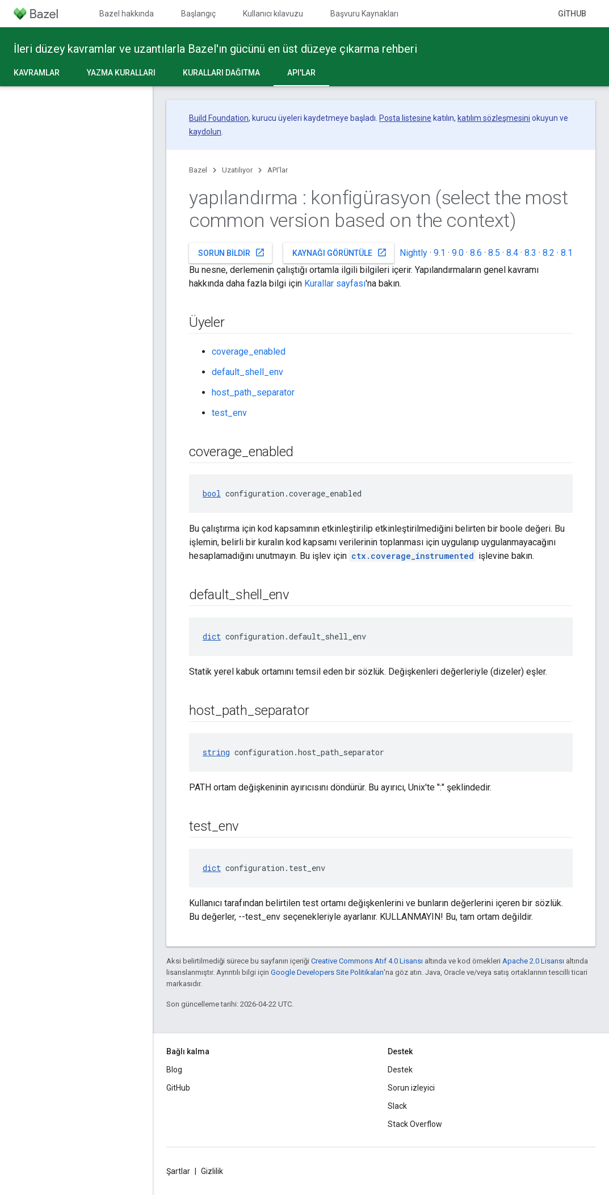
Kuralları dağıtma (221, 72)
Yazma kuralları (121, 72)
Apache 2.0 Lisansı (533, 961)
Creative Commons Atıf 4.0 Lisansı (367, 961)
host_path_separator (253, 392)
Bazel (198, 170)
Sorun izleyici (411, 1087)
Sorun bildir (231, 252)
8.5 (494, 252)
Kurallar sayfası (335, 283)
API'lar (277, 170)
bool (212, 493)
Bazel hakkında (126, 13)
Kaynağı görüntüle (339, 252)
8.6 (476, 252)
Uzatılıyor (237, 170)
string (216, 752)
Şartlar (178, 1171)
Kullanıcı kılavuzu (273, 13)
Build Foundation (219, 118)
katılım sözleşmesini (493, 118)
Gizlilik (212, 1171)
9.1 (440, 252)
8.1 (567, 252)
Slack (397, 1105)
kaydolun (205, 131)
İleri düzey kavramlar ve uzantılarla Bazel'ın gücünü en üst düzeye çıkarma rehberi (215, 49)
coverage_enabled (248, 351)
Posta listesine (405, 118)
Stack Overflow (415, 1124)
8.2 (549, 252)
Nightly (413, 252)
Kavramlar (37, 72)
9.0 (458, 252)
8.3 (530, 252)
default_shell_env (247, 372)
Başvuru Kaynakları (364, 13)
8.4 (512, 252)
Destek (400, 1069)
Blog (174, 1069)
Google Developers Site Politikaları (327, 972)
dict (212, 636)
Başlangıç (198, 13)
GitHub (572, 13)
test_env (229, 412)
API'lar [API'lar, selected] (301, 72)
